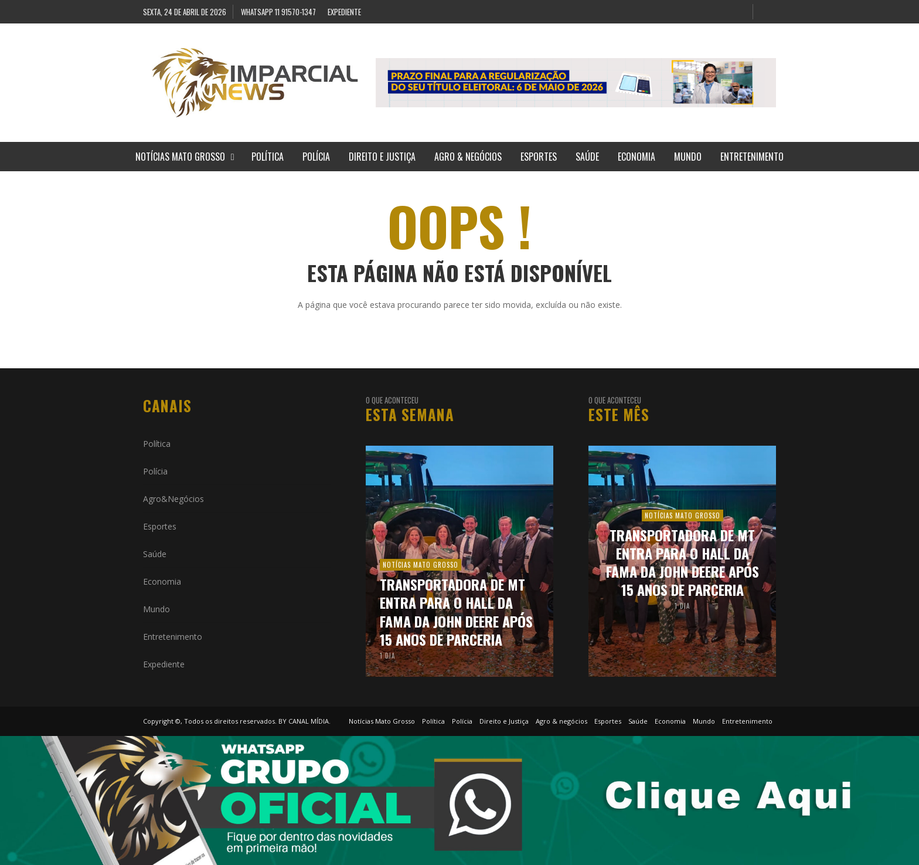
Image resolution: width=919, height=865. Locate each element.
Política (157, 443)
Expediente (164, 664)
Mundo (156, 609)
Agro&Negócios (173, 498)
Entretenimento (172, 636)
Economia (162, 581)
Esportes (159, 526)
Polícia (155, 471)
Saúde (154, 553)
